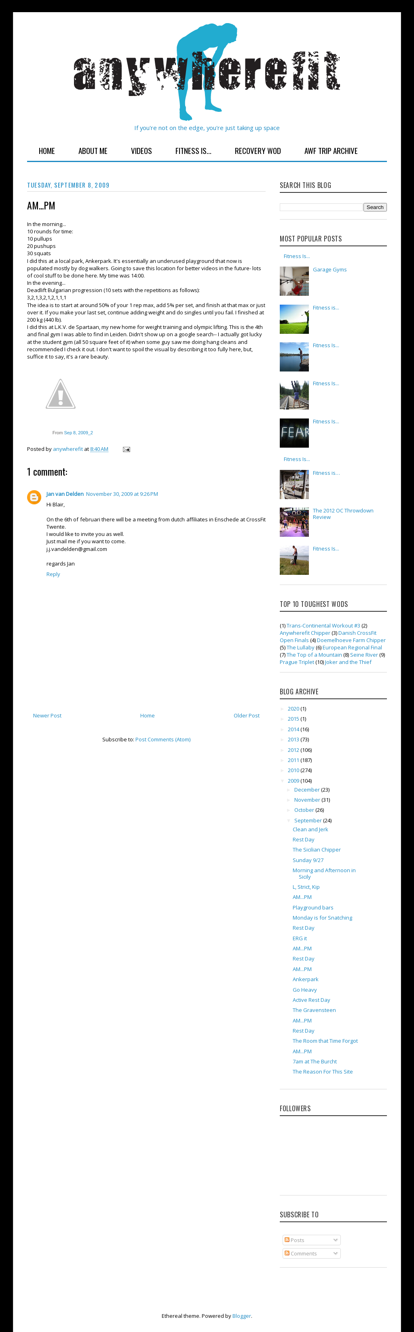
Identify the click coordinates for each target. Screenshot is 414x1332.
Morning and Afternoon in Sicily (324, 873)
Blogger (241, 1315)
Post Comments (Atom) (162, 739)
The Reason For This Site (323, 1071)
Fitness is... (326, 307)
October (304, 809)
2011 (294, 760)
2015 (294, 718)
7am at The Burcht (315, 1061)
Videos (141, 150)
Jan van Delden (65, 493)
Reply (53, 574)
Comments (301, 1253)
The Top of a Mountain (314, 654)
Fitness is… (326, 472)
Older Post (247, 715)
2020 (294, 708)
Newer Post (47, 715)
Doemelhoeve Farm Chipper (351, 640)
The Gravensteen (314, 1010)
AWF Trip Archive (331, 150)
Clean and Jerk (310, 829)
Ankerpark (306, 979)
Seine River (364, 654)
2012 (294, 750)
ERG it (300, 938)
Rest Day (304, 839)
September (308, 820)
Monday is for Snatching (322, 917)
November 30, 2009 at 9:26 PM (122, 493)
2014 (294, 729)
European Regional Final (352, 647)
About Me (93, 150)
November (307, 799)
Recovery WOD (258, 150)
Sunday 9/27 (308, 860)
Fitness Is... (193, 150)
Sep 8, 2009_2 (78, 432)
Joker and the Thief (348, 662)
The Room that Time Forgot (325, 1040)
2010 (294, 770)
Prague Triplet (297, 662)
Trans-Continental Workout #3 (323, 625)
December (307, 789)
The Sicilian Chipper (317, 849)
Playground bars (313, 907)
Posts (294, 1240)
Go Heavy (305, 989)
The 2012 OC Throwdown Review (343, 514)
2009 (294, 780)
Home (47, 150)
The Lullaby (301, 647)
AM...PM (302, 897)
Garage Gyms (330, 269)
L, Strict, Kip (306, 886)
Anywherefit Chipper (305, 632)
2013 (294, 739)
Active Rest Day (311, 999)
